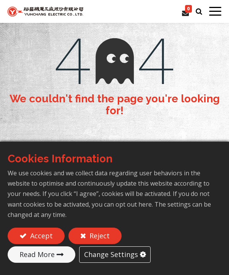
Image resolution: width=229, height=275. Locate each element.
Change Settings (111, 254)
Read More (37, 254)
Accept (40, 235)
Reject (99, 235)
